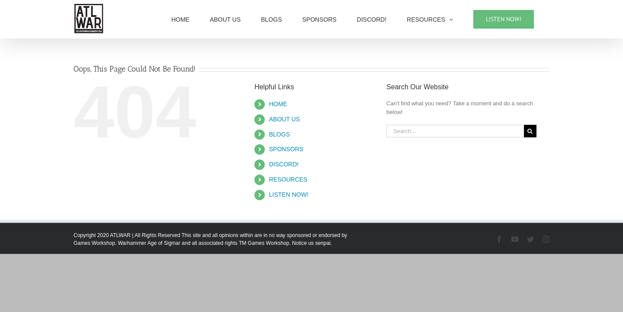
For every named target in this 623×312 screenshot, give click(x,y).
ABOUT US (284, 119)
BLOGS (279, 134)
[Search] (530, 131)
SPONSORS (286, 149)
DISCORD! (284, 164)
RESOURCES (288, 179)
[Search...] (455, 131)
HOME (278, 104)
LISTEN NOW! (288, 194)
